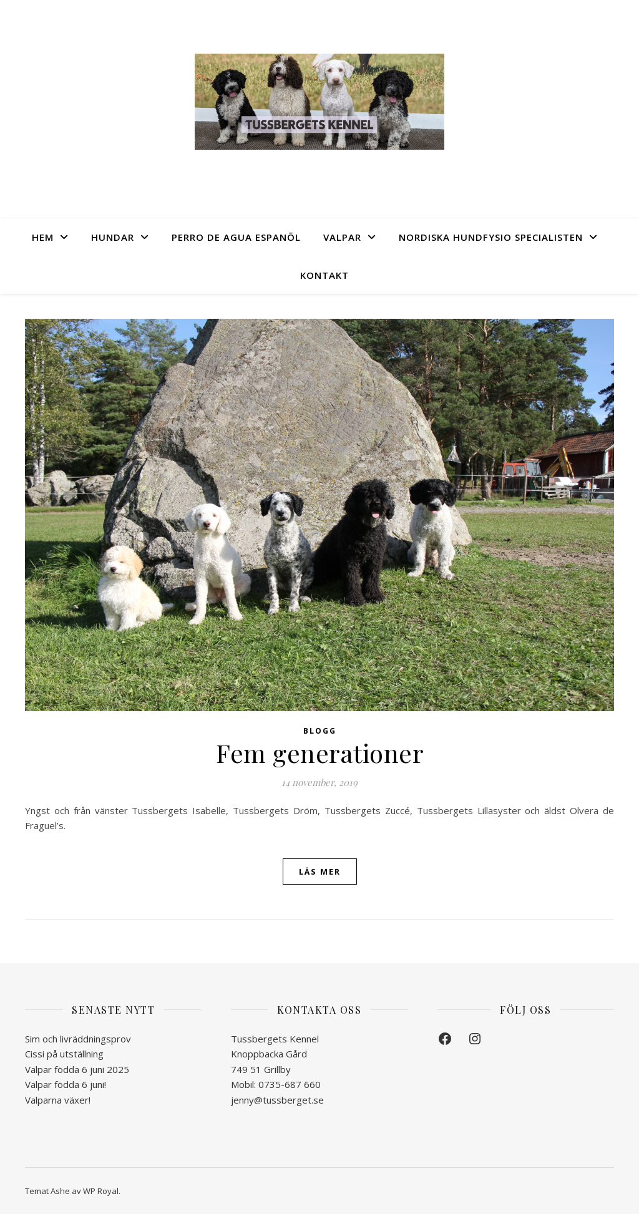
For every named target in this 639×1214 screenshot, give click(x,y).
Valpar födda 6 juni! (65, 1084)
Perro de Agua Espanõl (236, 237)
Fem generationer (319, 752)
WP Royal (101, 1191)
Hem (43, 237)
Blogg (319, 731)
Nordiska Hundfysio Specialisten (491, 237)
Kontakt (324, 275)
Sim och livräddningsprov (78, 1038)
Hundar (112, 237)
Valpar (342, 237)
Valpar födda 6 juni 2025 (77, 1069)
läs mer (320, 871)
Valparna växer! (57, 1100)
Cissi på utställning (64, 1053)
